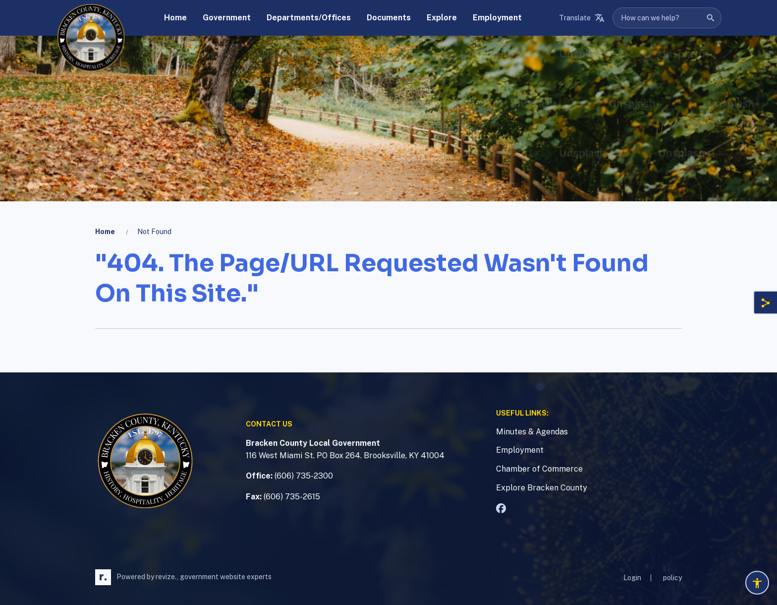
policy (672, 578)
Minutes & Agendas (532, 431)
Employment (520, 450)
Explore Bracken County (541, 487)
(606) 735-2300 (304, 476)
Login (632, 578)
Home (105, 232)
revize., (167, 577)
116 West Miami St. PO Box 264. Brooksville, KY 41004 (345, 455)
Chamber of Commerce (539, 469)
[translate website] (582, 18)
